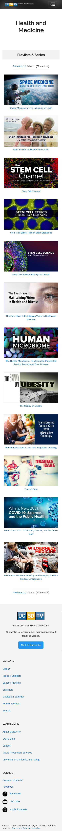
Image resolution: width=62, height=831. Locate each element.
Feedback (7, 786)
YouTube (15, 801)
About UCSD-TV (11, 731)
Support (6, 745)
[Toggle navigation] (52, 4)
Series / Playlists (11, 682)
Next (32, 66)
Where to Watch (11, 703)
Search (6, 710)
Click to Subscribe (31, 645)
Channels (7, 689)
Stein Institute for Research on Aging (31, 149)
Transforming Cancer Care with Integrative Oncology (31, 447)
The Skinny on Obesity (31, 406)
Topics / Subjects (11, 675)
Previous (17, 66)
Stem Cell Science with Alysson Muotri (31, 274)
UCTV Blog (8, 738)
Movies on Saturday (13, 696)
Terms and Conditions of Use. (26, 828)
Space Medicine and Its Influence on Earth (31, 108)
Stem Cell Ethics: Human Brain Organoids (31, 233)
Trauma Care (31, 489)
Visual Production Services (17, 752)
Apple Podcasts (18, 809)
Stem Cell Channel (31, 191)
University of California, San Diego (21, 759)
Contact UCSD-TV (12, 780)
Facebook (15, 793)
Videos (6, 668)
